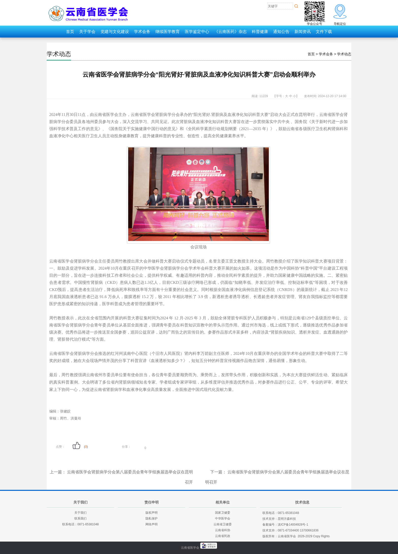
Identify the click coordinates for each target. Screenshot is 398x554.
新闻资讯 (302, 31)
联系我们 (80, 518)
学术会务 (142, 31)
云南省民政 (222, 536)
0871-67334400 (288, 530)
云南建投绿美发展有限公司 (194, 552)
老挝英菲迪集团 (226, 552)
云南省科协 (222, 530)
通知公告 (281, 31)
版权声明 (151, 512)
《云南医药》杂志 (230, 31)
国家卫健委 (222, 512)
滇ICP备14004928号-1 (293, 524)
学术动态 (59, 53)
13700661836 (309, 530)
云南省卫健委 (222, 524)
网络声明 (151, 524)
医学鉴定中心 (197, 31)
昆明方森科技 (287, 519)
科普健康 (260, 31)
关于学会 (87, 31)
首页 (70, 31)
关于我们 (80, 512)
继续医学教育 (167, 31)
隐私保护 (151, 518)
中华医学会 (222, 518)
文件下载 (324, 31)
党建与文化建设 (115, 31)
